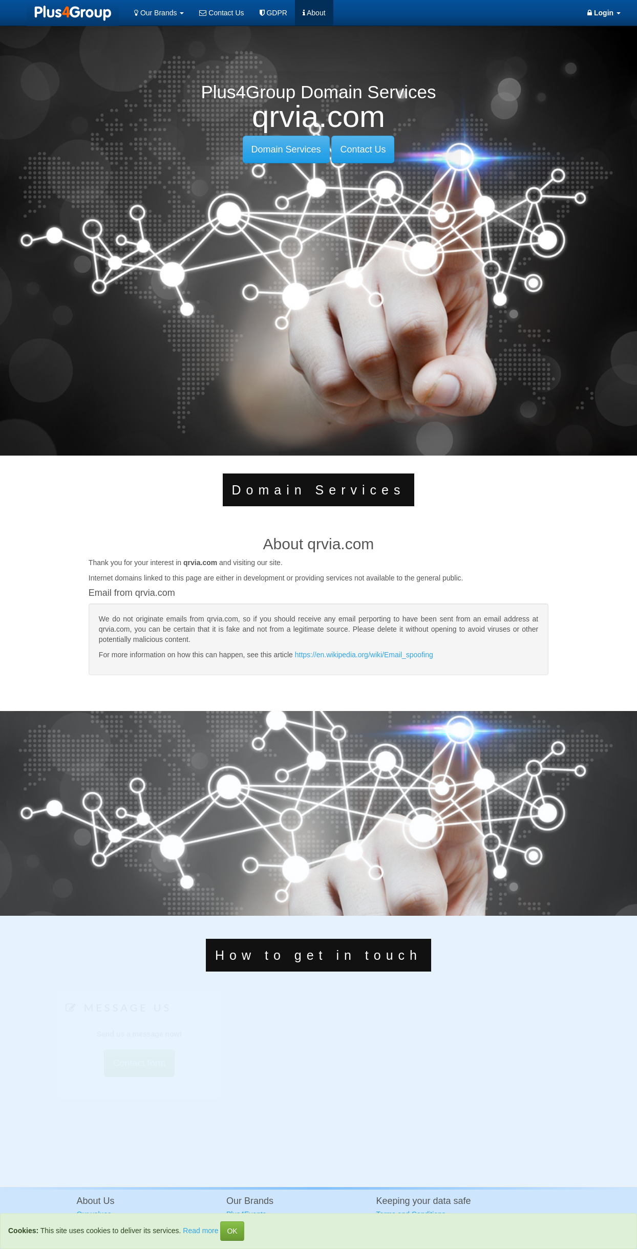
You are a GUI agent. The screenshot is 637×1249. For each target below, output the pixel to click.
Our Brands (159, 13)
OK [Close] (232, 1231)
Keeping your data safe (423, 1201)
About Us (96, 1201)
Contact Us (221, 13)
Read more (200, 1230)
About (314, 13)
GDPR (273, 13)
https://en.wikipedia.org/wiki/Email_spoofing (364, 655)
